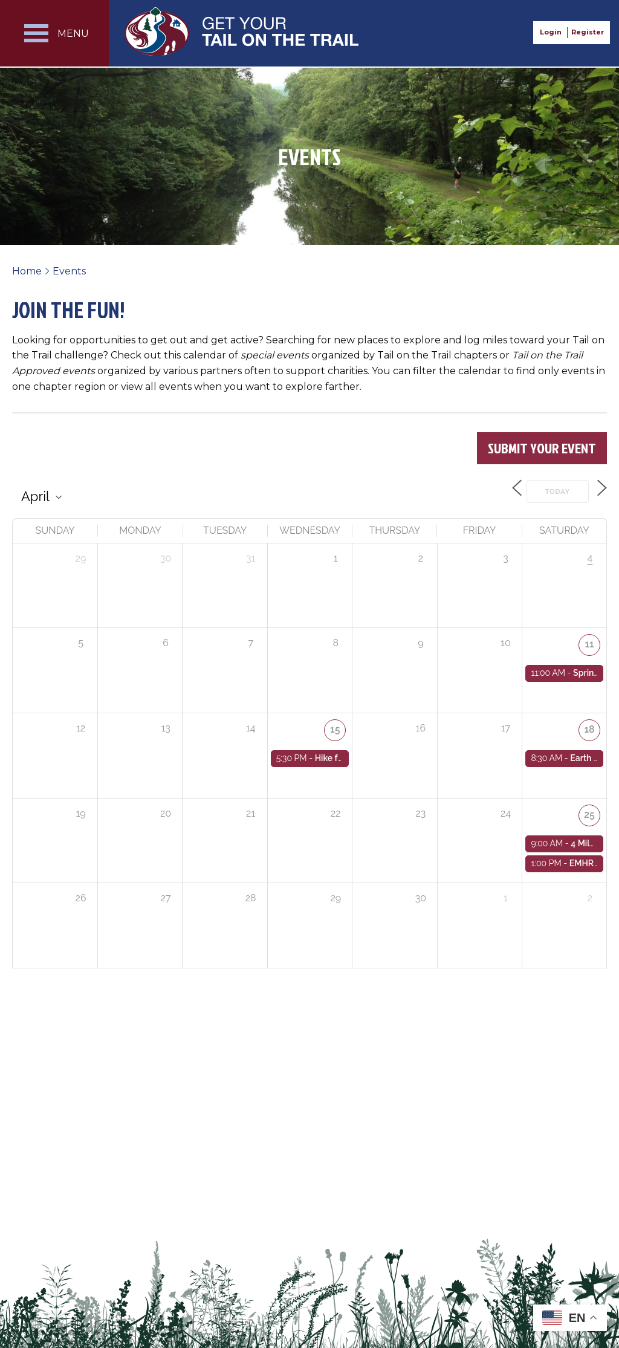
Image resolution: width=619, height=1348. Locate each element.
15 (335, 727)
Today (550, 490)
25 (590, 812)
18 (590, 727)
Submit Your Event (542, 448)
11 (589, 641)
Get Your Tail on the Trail (242, 31)
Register (587, 32)
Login (551, 32)
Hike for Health (345, 755)
